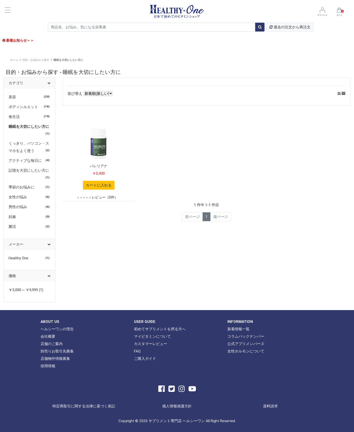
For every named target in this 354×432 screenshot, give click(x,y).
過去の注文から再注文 (289, 27)
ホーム (14, 60)
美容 (12, 97)
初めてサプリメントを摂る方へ (160, 329)
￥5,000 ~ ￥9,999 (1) (26, 289)
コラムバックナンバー (245, 336)
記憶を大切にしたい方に (29, 170)
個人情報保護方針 (177, 406)
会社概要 (48, 336)
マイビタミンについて (152, 336)
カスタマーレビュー (150, 343)
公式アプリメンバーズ (245, 343)
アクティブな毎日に (25, 160)
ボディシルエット (23, 106)
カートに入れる (99, 185)
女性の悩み (18, 197)
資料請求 (270, 406)
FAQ (137, 351)
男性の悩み (18, 206)
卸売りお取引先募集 (57, 351)
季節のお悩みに (21, 187)
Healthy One (18, 258)
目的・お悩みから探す (35, 60)
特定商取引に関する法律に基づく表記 (83, 406)
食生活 (14, 116)
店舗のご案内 (52, 343)
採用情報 (48, 366)
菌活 (12, 226)
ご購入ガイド (145, 358)
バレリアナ (98, 166)
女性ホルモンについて (245, 351)
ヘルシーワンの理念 (57, 329)
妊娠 (12, 216)
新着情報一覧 (238, 329)
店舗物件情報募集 (55, 358)
